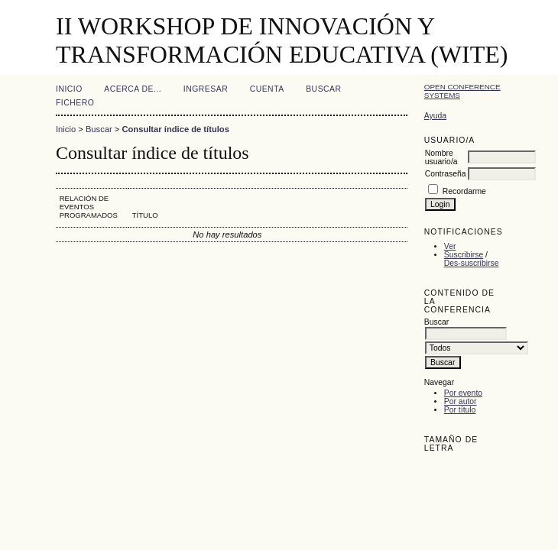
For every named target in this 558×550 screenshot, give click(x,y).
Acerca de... (132, 89)
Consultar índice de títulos (175, 129)
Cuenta (267, 89)
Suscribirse (463, 255)
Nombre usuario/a (441, 157)
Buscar (323, 89)
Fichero (75, 103)
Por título (460, 410)
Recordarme (464, 191)
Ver (450, 246)
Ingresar (205, 89)
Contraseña (445, 174)
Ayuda (435, 116)
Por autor (460, 401)
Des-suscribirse (471, 263)
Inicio (69, 89)
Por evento (463, 393)
